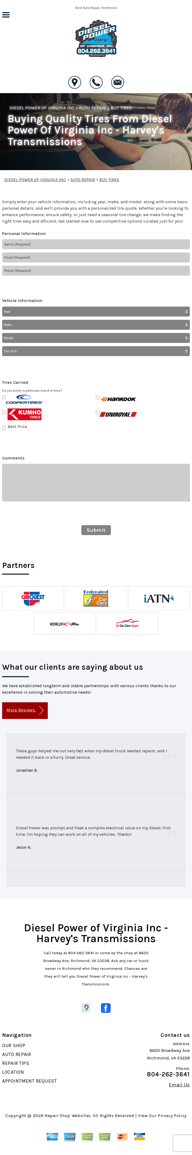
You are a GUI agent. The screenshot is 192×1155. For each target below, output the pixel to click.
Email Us (179, 1084)
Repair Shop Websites (68, 1115)
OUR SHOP (14, 1045)
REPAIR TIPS (15, 1063)
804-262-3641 (81, 952)
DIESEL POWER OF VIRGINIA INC (42, 107)
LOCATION (13, 1072)
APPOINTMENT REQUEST (29, 1081)
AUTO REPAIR (92, 107)
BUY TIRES (121, 107)
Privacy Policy (172, 1115)
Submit (96, 530)
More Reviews (24, 710)
